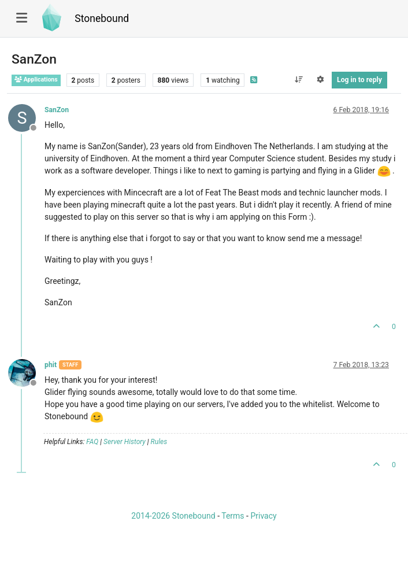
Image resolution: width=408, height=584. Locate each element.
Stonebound (102, 18)
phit (50, 365)
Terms (232, 515)
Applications (36, 79)
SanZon (56, 110)
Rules (159, 442)
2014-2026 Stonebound (173, 515)
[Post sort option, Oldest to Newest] (298, 80)
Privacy (263, 515)
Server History (124, 442)
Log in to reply (359, 80)
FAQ (92, 442)
